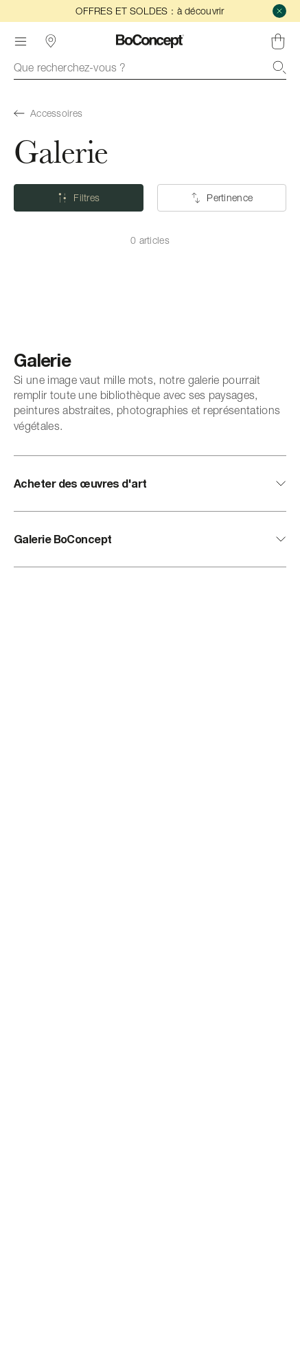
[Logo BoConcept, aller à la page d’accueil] (150, 41)
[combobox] (150, 67)
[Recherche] (279, 67)
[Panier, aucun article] (278, 41)
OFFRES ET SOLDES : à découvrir (150, 10)
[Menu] (20, 41)
